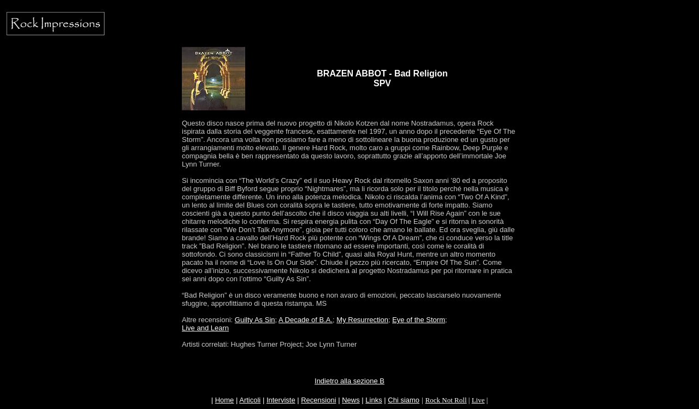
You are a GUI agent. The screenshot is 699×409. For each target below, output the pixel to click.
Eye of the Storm (418, 320)
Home (224, 400)
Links (373, 400)
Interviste (280, 400)
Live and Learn (205, 328)
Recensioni (318, 400)
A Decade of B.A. (306, 320)
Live (478, 400)
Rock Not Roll (446, 400)
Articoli (249, 400)
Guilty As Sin (255, 320)
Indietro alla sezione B (349, 381)
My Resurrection (362, 320)
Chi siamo (403, 400)
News (351, 400)
